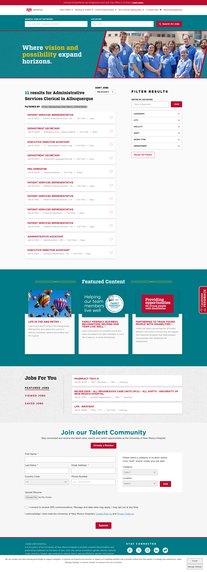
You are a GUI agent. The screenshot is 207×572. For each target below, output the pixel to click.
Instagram (147, 549)
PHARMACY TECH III (86, 379)
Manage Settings (194, 567)
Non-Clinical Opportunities (130, 10)
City (136, 120)
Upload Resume (33, 493)
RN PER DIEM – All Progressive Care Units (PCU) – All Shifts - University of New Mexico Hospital (126, 393)
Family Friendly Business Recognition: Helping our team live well (100, 324)
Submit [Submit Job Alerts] (103, 525)
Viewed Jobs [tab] (35, 396)
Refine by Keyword (142, 100)
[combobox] (122, 24)
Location (96, 19)
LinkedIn (156, 549)
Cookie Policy (104, 514)
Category (139, 114)
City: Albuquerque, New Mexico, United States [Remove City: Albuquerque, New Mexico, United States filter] (65, 107)
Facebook (130, 549)
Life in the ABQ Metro (43, 322)
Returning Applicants (173, 10)
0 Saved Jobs (152, 10)
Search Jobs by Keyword (39, 19)
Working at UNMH (83, 10)
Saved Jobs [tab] (34, 403)
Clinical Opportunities (104, 10)
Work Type (140, 139)
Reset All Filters (143, 154)
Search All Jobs (169, 24)
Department (140, 146)
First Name (31, 454)
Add (176, 104)
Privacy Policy (125, 514)
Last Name (31, 465)
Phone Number (80, 477)
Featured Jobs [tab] (37, 388)
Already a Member (103, 446)
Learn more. (138, 2)
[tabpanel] (123, 394)
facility (138, 127)
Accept (194, 561)
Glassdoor (165, 549)
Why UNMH (65, 10)
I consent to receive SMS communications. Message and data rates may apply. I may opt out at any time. (84, 507)
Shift (137, 133)
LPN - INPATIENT (84, 407)
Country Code (32, 477)
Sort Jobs (101, 88)
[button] (111, 117)
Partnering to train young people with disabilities (155, 323)
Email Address (80, 465)
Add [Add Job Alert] (165, 484)
